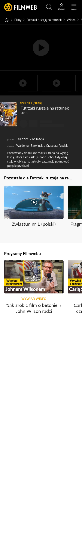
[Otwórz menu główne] (74, 7)
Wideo (71, 20)
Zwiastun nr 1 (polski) (34, 224)
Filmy (17, 20)
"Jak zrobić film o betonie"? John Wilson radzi (33, 308)
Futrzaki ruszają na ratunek (44, 20)
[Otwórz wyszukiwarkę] (49, 7)
